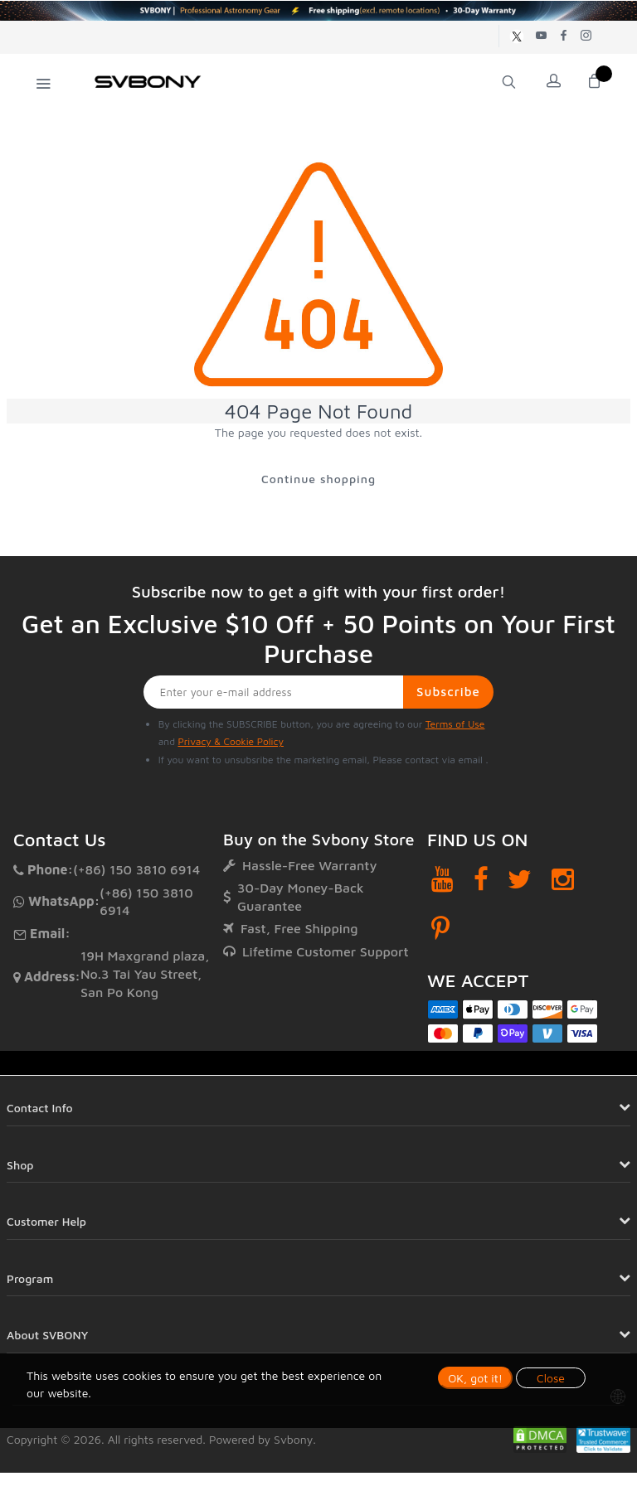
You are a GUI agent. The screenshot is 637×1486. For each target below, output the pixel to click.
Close (551, 1378)
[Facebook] (481, 879)
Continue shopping (318, 479)
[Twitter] (520, 879)
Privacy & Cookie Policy (230, 741)
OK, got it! (475, 1378)
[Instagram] (563, 879)
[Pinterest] (440, 928)
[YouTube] (442, 879)
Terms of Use (455, 724)
